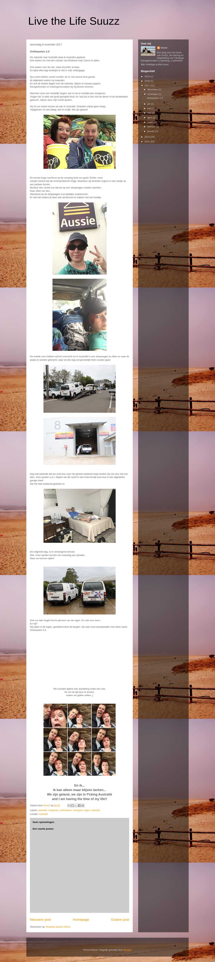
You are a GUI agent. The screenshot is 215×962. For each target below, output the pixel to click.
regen (87, 810)
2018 (147, 81)
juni (149, 108)
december (152, 89)
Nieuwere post (40, 919)
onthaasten (66, 810)
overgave (78, 810)
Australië (43, 814)
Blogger (127, 949)
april (149, 117)
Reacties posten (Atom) (58, 926)
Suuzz (164, 47)
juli (149, 104)
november (152, 94)
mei (149, 113)
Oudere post (120, 919)
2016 (147, 136)
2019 (147, 76)
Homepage (81, 919)
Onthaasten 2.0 (155, 98)
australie (42, 810)
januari (151, 131)
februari (151, 126)
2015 (147, 141)
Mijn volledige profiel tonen (155, 64)
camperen (53, 810)
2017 (147, 85)
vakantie (95, 810)
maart (150, 122)
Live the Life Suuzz (74, 21)
